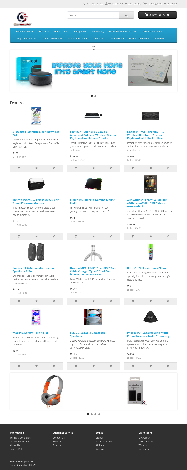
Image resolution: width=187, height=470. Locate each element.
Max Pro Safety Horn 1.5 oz (30, 333)
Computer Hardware (26, 38)
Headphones (80, 31)
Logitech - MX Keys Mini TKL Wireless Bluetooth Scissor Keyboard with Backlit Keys (145, 135)
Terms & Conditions (21, 437)
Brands (100, 437)
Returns (57, 441)
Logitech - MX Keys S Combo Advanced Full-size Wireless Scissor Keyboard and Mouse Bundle (93, 135)
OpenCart (27, 461)
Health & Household (139, 38)
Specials (100, 449)
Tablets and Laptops (152, 31)
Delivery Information (21, 441)
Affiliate (100, 445)
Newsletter (145, 449)
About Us (15, 445)
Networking (98, 31)
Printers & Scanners (77, 38)
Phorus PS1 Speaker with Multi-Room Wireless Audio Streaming (148, 334)
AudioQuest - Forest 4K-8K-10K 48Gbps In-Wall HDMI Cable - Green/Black (147, 203)
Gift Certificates (104, 441)
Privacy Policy (17, 449)
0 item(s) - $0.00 (157, 15)
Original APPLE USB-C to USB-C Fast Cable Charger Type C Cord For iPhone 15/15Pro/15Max (93, 271)
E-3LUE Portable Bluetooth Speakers (87, 334)
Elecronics (44, 31)
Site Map (57, 445)
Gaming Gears (61, 31)
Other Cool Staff (116, 38)
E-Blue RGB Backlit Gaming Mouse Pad (92, 201)
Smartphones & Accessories (123, 31)
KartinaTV (159, 38)
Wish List (143, 445)
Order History (146, 441)
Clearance (98, 38)
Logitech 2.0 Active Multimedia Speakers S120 (33, 269)
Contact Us (59, 437)
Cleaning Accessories (52, 38)
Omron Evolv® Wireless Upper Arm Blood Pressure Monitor (36, 201)
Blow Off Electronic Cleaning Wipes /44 (36, 133)
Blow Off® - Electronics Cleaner (148, 268)
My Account (145, 437)
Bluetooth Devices (25, 31)
